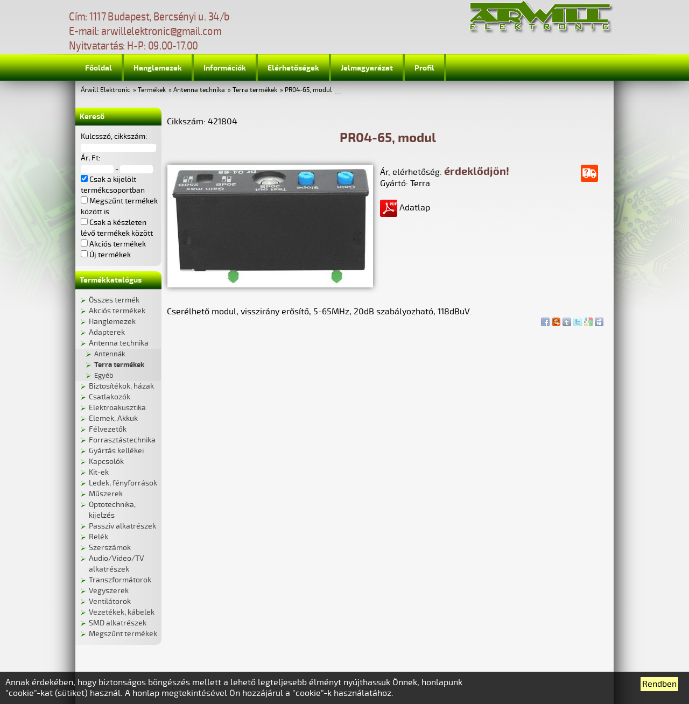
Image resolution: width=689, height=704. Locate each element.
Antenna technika (199, 90)
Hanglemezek (157, 68)
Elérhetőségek (293, 68)
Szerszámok (110, 547)
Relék (98, 536)
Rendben (659, 684)
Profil (424, 68)
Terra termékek (255, 90)
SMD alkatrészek (117, 623)
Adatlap (405, 207)
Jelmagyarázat (367, 68)
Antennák (109, 354)
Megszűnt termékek (123, 633)
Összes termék (114, 300)
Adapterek (107, 332)
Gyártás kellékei (116, 450)
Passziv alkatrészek (122, 526)
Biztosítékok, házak (121, 386)
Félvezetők (107, 429)
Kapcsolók (106, 461)
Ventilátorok (110, 601)
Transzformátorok (120, 580)
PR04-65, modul (308, 90)
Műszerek (106, 493)
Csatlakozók (109, 397)
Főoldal (98, 68)
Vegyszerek (109, 590)
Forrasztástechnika (122, 440)
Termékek (152, 90)
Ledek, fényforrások (123, 483)
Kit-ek (99, 472)
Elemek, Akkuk (113, 418)
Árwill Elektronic (105, 90)
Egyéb (103, 375)
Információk (224, 68)
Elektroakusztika (117, 407)
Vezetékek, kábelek (121, 612)
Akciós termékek (117, 310)
